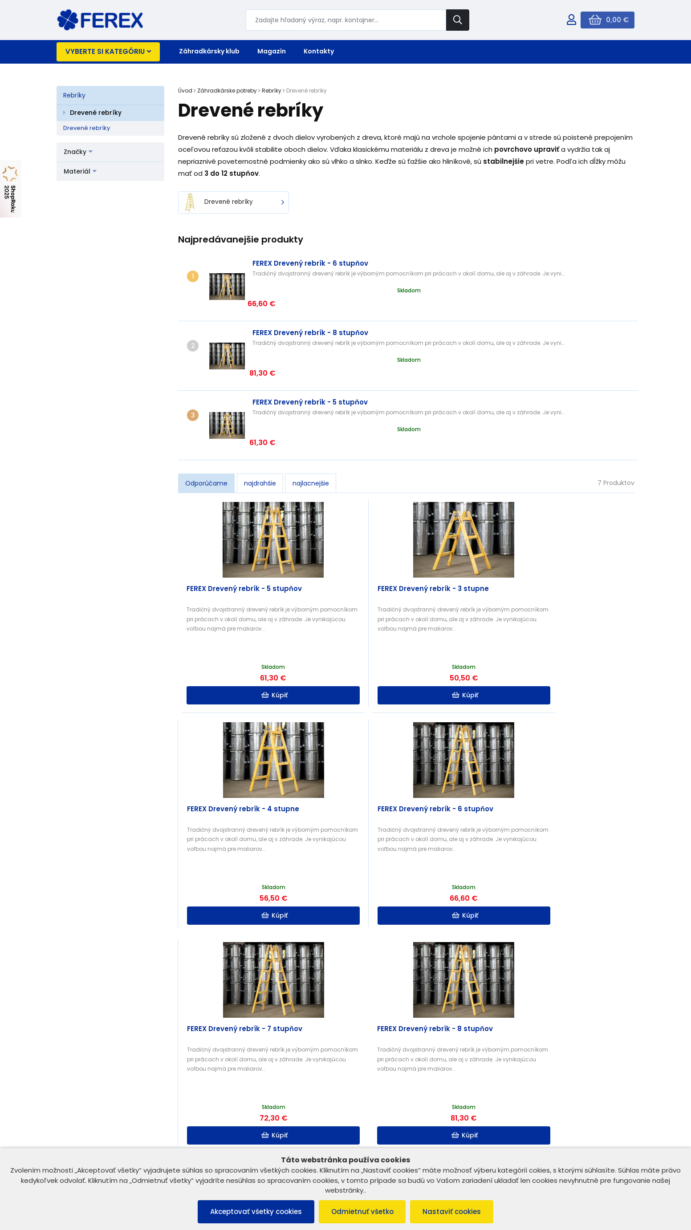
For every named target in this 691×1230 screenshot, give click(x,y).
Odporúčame (206, 422)
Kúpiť (236, 635)
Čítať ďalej (569, 964)
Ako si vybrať (341, 904)
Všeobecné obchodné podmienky (111, 1118)
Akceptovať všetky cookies (254, 1211)
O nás (216, 1129)
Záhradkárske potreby (227, 90)
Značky (78, 151)
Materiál (80, 171)
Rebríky (74, 95)
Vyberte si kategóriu (108, 51)
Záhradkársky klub (209, 51)
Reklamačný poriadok (93, 1129)
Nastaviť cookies (454, 1211)
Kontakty (319, 51)
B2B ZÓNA (222, 1118)
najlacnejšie (311, 422)
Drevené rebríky (96, 112)
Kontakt (219, 1141)
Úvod (185, 90)
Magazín (271, 51)
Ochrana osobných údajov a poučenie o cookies (120, 1145)
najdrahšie (260, 422)
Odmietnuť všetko (362, 1211)
